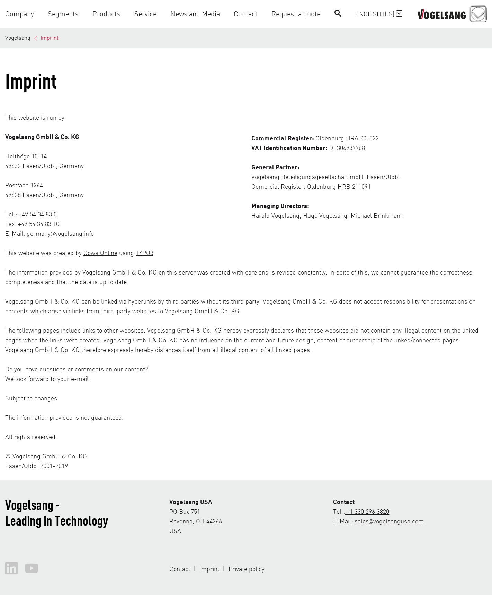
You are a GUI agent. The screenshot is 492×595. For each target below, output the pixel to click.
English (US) (378, 14)
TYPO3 (144, 253)
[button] (23, 14)
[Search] (338, 14)
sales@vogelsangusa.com (389, 521)
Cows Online (100, 253)
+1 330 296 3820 (367, 511)
